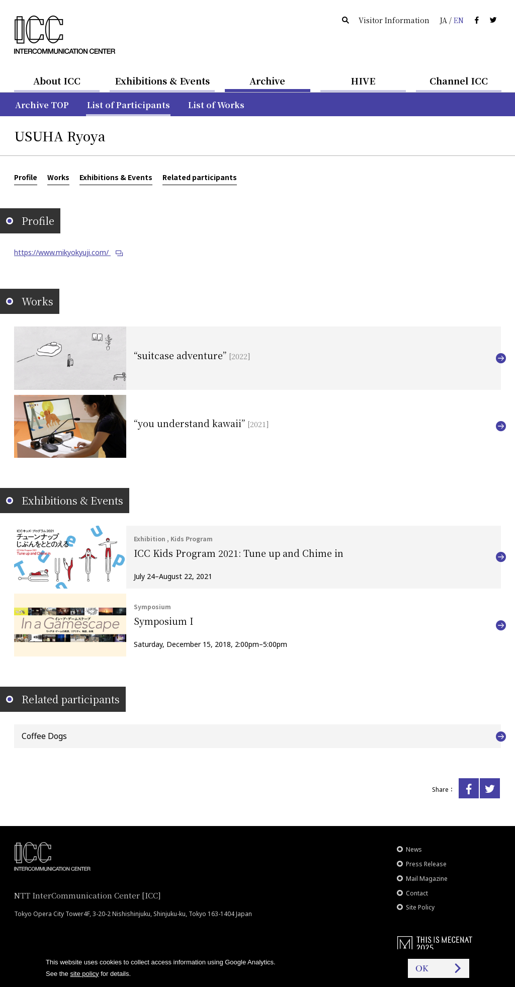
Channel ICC (459, 80)
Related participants (199, 177)
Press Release (426, 864)
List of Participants (128, 105)
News (414, 849)
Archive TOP (42, 105)
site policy (84, 973)
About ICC (56, 80)
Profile (25, 177)
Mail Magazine (427, 878)
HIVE (363, 80)
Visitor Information (394, 20)
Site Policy (420, 907)
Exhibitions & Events (162, 80)
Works (58, 177)
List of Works (216, 105)
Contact (417, 893)
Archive (267, 80)
